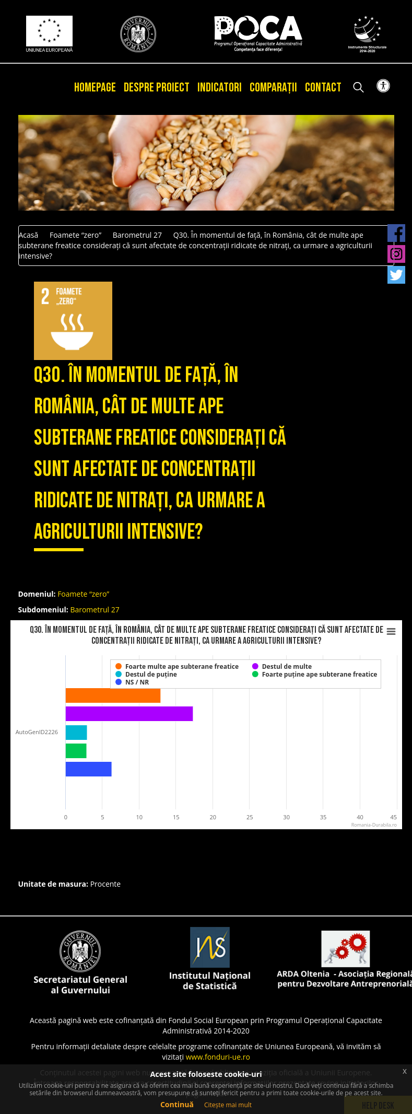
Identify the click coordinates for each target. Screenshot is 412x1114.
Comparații (273, 87)
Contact (323, 87)
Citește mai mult (228, 1104)
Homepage (95, 87)
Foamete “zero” (75, 235)
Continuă (177, 1104)
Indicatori (219, 87)
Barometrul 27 (137, 235)
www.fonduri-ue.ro (218, 1057)
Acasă (29, 235)
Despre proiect (157, 87)
